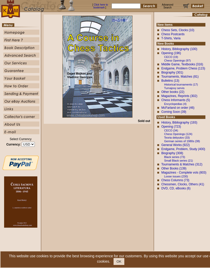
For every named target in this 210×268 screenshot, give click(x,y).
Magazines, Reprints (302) (179, 96)
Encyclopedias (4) (175, 103)
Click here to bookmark (100, 6)
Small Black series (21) (178, 160)
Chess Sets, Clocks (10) (177, 30)
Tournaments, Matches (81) (179, 76)
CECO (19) (171, 56)
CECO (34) (171, 130)
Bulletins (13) (170, 80)
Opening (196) (171, 53)
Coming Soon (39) (173, 112)
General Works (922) (175, 145)
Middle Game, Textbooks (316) (182, 64)
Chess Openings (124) (178, 134)
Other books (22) (172, 92)
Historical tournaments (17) (181, 84)
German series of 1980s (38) (182, 141)
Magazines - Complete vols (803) (183, 172)
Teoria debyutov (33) (177, 137)
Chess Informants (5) (175, 100)
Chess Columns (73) (175, 180)
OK (118, 261)
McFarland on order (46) (177, 107)
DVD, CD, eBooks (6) (176, 188)
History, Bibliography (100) (179, 49)
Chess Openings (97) (177, 60)
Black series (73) (174, 157)
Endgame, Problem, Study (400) (183, 149)
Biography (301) (172, 72)
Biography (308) (172, 153)
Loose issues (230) (176, 176)
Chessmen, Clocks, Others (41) (182, 184)
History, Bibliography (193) (179, 122)
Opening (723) (171, 126)
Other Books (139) (173, 168)
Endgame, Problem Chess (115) (183, 68)
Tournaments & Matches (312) (181, 164)
